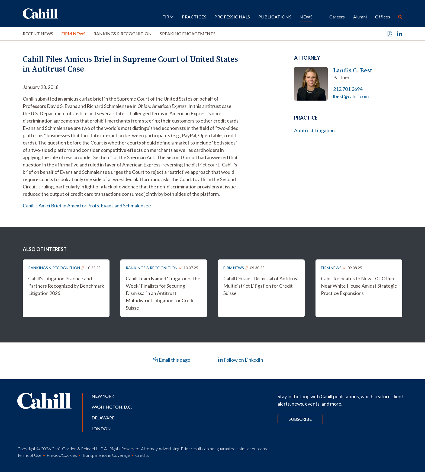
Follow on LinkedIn (240, 360)
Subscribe (300, 419)
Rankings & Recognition (123, 33)
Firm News (73, 33)
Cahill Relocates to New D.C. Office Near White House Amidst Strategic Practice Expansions (359, 285)
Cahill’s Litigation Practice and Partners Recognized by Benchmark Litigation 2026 (66, 285)
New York (103, 396)
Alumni (360, 16)
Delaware (103, 417)
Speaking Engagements (187, 33)
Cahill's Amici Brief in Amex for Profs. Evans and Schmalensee (87, 205)
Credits (142, 455)
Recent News (38, 33)
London (101, 428)
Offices (382, 16)
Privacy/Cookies (62, 455)
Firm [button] (168, 16)
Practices (194, 16)
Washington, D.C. (112, 406)
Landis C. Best (352, 70)
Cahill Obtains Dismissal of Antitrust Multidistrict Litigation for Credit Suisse (261, 285)
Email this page (171, 360)
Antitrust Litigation (314, 130)
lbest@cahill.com (351, 96)
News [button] (306, 16)
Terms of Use (29, 455)
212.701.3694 (347, 89)
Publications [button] (275, 16)
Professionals (232, 16)
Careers (337, 16)
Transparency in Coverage (106, 455)
